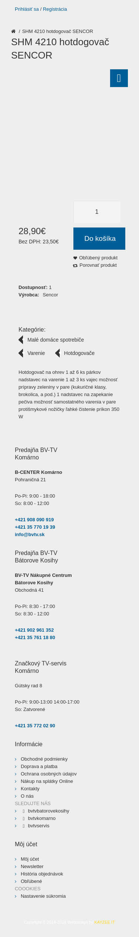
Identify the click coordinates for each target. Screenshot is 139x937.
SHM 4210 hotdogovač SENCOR (57, 31)
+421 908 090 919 (34, 519)
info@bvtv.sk (29, 534)
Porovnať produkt (98, 265)
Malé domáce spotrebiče (55, 340)
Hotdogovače (79, 353)
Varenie (36, 353)
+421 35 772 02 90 (35, 725)
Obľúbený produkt (98, 257)
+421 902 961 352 (34, 630)
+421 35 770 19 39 (35, 527)
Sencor (50, 295)
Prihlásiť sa (27, 9)
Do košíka (100, 238)
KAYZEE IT (105, 922)
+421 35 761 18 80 (35, 637)
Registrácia (55, 9)
